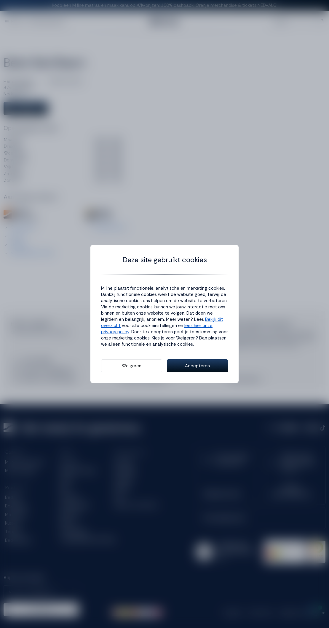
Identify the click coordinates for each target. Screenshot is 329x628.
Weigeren (131, 366)
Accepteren (197, 366)
